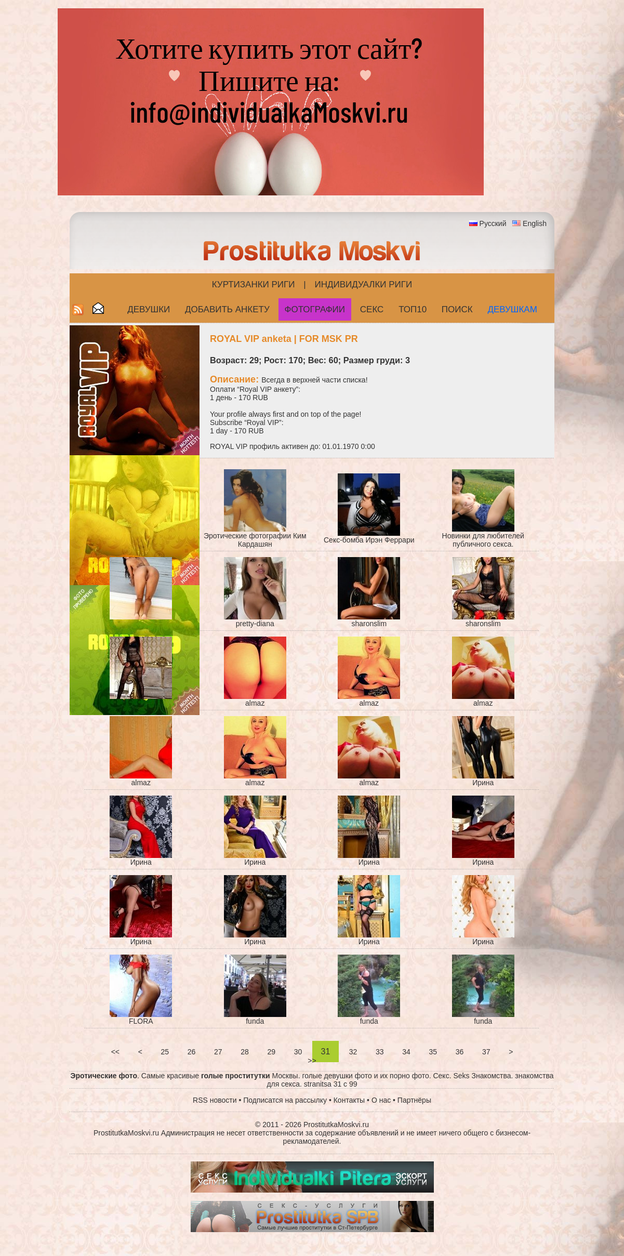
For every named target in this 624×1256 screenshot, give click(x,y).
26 (191, 1052)
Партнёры (414, 1100)
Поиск (457, 309)
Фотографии (315, 309)
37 (486, 1052)
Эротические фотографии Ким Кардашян (255, 540)
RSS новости (215, 1100)
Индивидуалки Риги (363, 284)
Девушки (148, 309)
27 (218, 1052)
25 (165, 1052)
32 (353, 1052)
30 (298, 1052)
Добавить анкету (227, 309)
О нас (381, 1100)
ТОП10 (413, 309)
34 (406, 1052)
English (535, 223)
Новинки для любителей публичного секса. (483, 540)
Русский (493, 223)
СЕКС (372, 309)
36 (460, 1052)
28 (244, 1052)
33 (380, 1052)
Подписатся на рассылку (285, 1100)
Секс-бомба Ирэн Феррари (369, 540)
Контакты (349, 1100)
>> (312, 1060)
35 (433, 1052)
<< (115, 1052)
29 (271, 1052)
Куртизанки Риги (253, 284)
